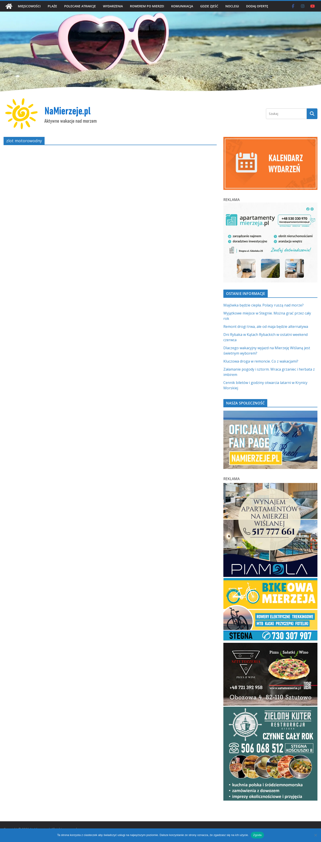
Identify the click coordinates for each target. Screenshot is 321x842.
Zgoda (257, 835)
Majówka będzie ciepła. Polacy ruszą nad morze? (263, 305)
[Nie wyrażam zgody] (315, 835)
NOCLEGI (232, 6)
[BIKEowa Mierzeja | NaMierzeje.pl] (270, 580)
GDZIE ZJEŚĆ (209, 6)
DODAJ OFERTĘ (257, 6)
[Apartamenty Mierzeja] (270, 205)
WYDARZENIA (113, 6)
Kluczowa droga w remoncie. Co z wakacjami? (260, 361)
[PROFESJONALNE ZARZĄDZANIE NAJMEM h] (270, 485)
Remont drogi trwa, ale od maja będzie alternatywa (265, 326)
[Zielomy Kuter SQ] (270, 709)
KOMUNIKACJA (182, 6)
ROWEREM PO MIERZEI (147, 6)
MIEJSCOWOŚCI (29, 6)
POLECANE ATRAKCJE (80, 6)
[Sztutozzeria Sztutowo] (270, 645)
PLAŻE (52, 6)
